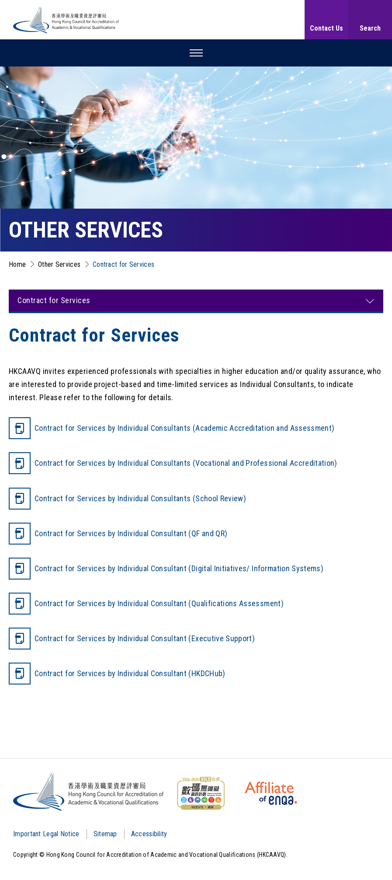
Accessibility (149, 834)
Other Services (59, 264)
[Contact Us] (326, 19)
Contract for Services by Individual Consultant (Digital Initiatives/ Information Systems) (179, 568)
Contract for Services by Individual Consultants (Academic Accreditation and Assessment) (184, 428)
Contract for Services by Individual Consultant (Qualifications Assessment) (159, 603)
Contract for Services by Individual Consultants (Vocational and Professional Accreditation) (187, 463)
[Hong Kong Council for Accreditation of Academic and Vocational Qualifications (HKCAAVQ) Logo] (66, 20)
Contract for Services (123, 264)
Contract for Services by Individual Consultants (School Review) (140, 498)
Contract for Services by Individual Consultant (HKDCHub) (130, 673)
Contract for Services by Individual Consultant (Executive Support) (145, 638)
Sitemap (105, 834)
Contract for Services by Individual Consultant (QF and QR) (132, 533)
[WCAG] (200, 793)
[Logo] (89, 791)
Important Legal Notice (46, 834)
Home (17, 264)
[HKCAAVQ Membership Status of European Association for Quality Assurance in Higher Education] (271, 793)
